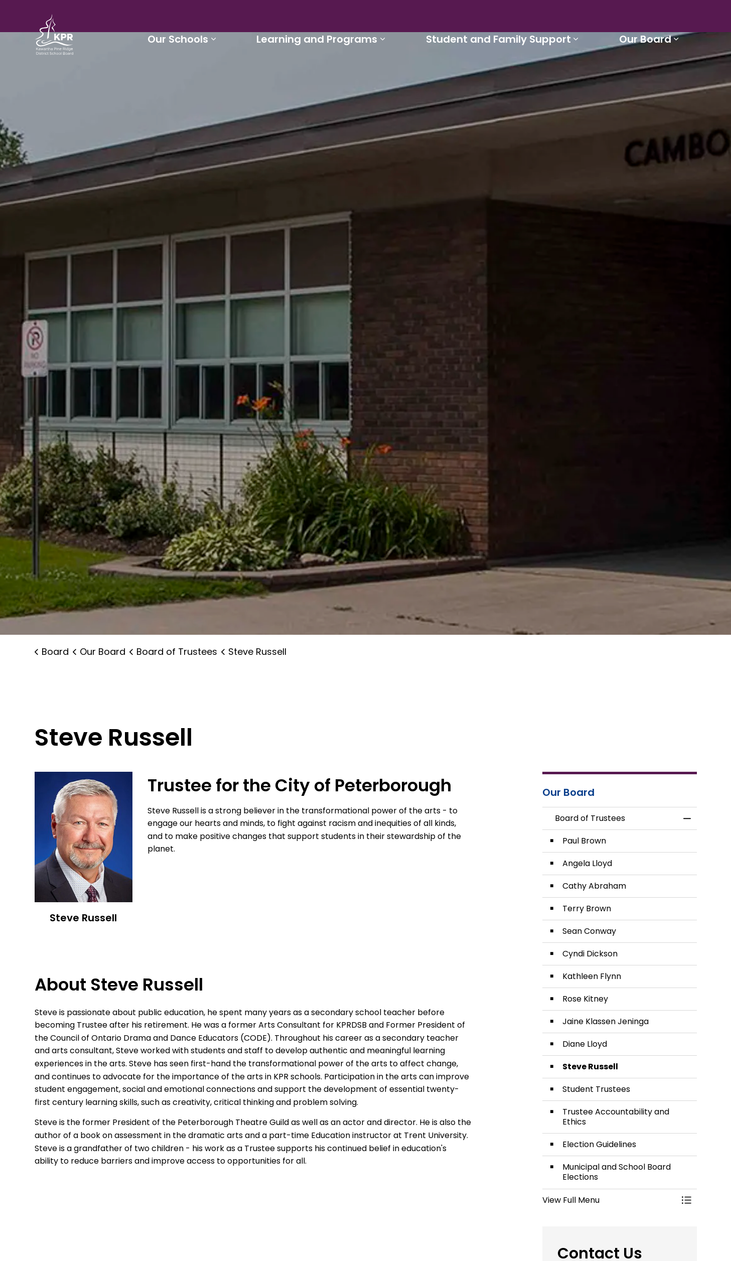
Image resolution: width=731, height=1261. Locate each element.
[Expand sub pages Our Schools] (222, 74)
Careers (486, 18)
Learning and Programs (323, 74)
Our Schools (186, 74)
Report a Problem (551, 18)
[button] (609, 1200)
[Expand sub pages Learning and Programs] (389, 74)
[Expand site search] (687, 18)
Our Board (646, 74)
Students (364, 18)
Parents (410, 18)
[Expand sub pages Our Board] (677, 74)
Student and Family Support (501, 74)
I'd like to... (633, 18)
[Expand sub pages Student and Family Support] (579, 74)
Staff (448, 18)
